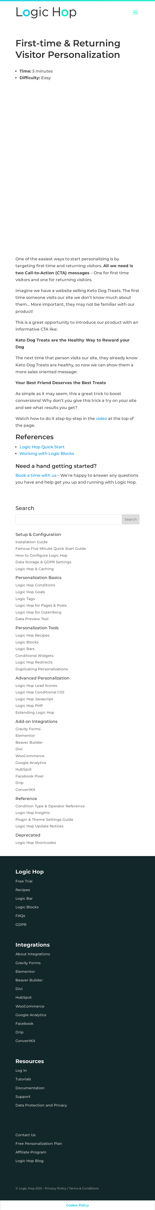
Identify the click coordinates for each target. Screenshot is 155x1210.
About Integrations (32, 954)
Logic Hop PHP (29, 705)
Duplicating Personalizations (41, 669)
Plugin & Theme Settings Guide (44, 819)
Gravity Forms (28, 729)
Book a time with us (35, 475)
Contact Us (25, 1135)
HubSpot (23, 769)
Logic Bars (25, 648)
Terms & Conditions (84, 1188)
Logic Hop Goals (30, 592)
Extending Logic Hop (34, 712)
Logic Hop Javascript (34, 699)
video (101, 418)
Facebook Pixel (29, 776)
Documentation (30, 1088)
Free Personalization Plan (38, 1143)
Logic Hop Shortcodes (35, 842)
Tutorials (23, 1079)
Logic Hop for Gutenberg (38, 612)
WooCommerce (29, 756)
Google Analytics (30, 762)
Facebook (24, 1023)
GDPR (20, 924)
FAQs (20, 915)
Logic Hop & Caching (34, 569)
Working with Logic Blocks (47, 453)
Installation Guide (31, 542)
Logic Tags (25, 599)
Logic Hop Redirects (34, 662)
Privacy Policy (55, 1188)
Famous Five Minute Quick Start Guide (50, 548)
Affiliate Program (30, 1152)
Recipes (22, 890)
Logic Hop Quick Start (42, 447)
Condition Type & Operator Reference (50, 806)
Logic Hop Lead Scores (36, 685)
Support (22, 1096)
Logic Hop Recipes (32, 635)
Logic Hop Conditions (35, 585)
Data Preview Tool (31, 619)
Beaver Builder (29, 742)
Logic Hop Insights (32, 812)
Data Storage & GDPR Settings (43, 562)
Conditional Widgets (34, 655)
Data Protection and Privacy (41, 1105)
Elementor (25, 735)
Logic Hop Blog (29, 1160)
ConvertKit (25, 789)
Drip (19, 782)
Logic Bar (24, 898)
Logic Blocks (27, 642)
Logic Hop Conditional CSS (39, 692)
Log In (21, 1070)
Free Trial (23, 881)
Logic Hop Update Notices (39, 826)
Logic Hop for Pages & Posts (41, 605)
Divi (19, 749)
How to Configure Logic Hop (41, 555)
